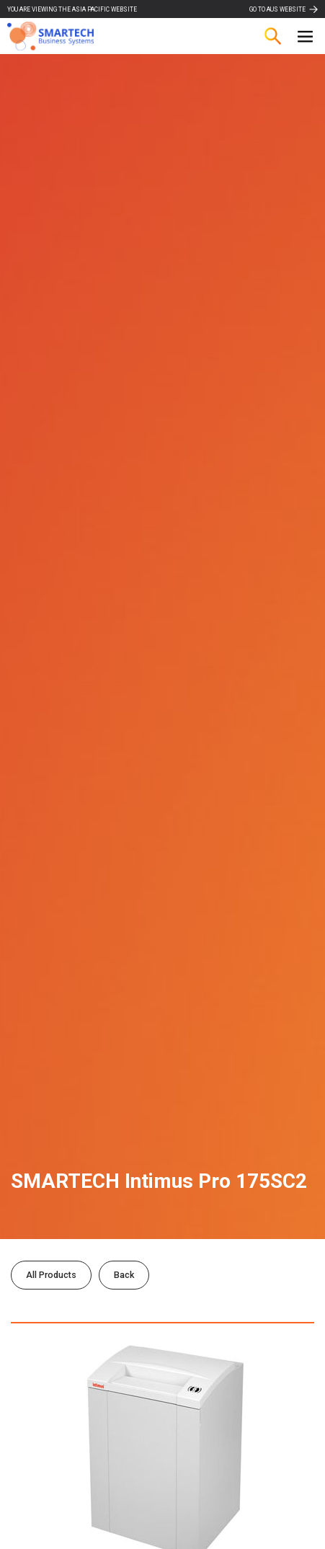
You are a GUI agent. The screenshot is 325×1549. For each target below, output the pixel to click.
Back (124, 1274)
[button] (305, 36)
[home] (50, 36)
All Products (51, 1274)
